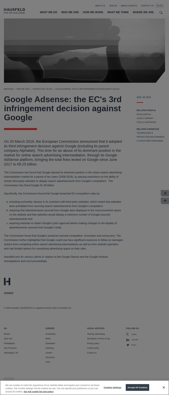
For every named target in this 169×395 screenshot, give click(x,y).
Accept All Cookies (137, 391)
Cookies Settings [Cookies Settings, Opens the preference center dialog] (112, 391)
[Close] (163, 391)
